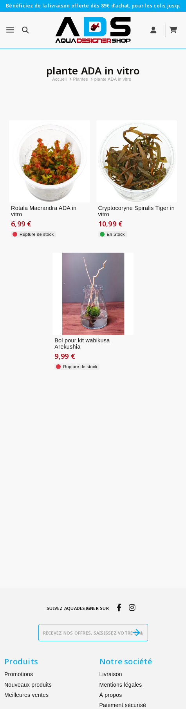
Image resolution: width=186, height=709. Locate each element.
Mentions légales (120, 685)
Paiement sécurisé (122, 705)
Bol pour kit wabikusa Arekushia (82, 343)
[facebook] (119, 607)
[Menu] (10, 30)
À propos (110, 695)
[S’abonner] (136, 632)
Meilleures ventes (26, 695)
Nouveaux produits (28, 685)
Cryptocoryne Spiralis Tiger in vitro (136, 211)
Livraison (110, 674)
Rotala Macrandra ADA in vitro (43, 211)
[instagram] (132, 607)
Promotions (18, 674)
